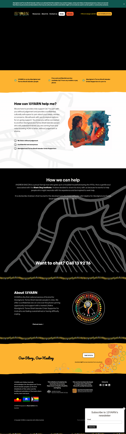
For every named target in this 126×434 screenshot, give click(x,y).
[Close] (124, 409)
